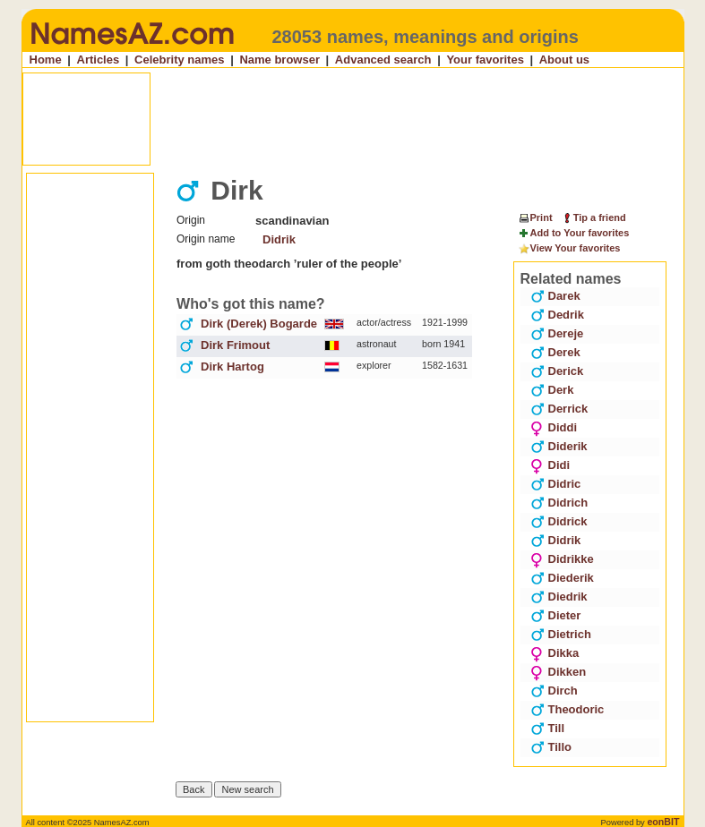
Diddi (554, 427)
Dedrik (557, 314)
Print (535, 217)
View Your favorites (569, 249)
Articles (98, 59)
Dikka (555, 653)
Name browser (279, 59)
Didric (555, 483)
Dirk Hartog (232, 366)
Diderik (559, 446)
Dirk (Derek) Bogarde (259, 323)
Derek (555, 352)
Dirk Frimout (235, 345)
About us (564, 59)
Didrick (559, 521)
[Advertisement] (355, 119)
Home (46, 59)
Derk (552, 389)
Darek (555, 296)
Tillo (551, 747)
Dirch (554, 690)
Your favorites (484, 59)
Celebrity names (179, 59)
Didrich (559, 502)
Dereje (557, 333)
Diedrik (559, 596)
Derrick (559, 408)
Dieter (555, 615)
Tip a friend (593, 217)
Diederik (562, 577)
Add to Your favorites (574, 233)
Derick (557, 371)
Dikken (558, 671)
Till (547, 728)
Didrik (279, 239)
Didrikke (562, 559)
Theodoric (567, 709)
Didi (550, 465)
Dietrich (560, 634)
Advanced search (383, 59)
